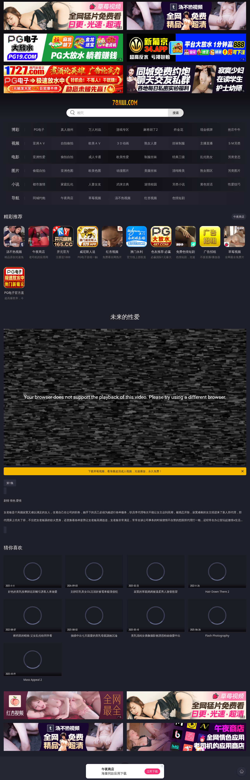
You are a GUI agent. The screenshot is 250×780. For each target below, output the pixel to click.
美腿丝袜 (150, 170)
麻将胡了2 (150, 129)
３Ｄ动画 (122, 143)
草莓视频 (94, 198)
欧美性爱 (122, 157)
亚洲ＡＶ (39, 143)
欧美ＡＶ (94, 143)
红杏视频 (150, 198)
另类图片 (234, 170)
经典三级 (178, 157)
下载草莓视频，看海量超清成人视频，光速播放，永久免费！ (166, 471)
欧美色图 (94, 170)
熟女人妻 (150, 143)
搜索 (176, 113)
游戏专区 (122, 129)
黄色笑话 (206, 184)
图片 (15, 170)
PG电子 (39, 129)
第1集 (9, 483)
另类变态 (234, 157)
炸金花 (178, 129)
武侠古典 (122, 184)
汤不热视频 (122, 198)
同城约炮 (39, 198)
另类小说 (178, 184)
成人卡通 (94, 157)
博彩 (15, 129)
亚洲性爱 (39, 157)
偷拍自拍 (67, 157)
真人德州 (67, 129)
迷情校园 (150, 184)
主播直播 (206, 143)
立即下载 (152, 771)
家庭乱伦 (67, 184)
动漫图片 (122, 170)
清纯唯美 (178, 170)
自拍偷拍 (67, 143)
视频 (15, 143)
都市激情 (39, 184)
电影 (15, 156)
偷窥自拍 (39, 170)
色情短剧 (178, 198)
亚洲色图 (67, 170)
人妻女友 (94, 184)
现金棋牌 (206, 129)
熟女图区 (206, 170)
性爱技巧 (234, 184)
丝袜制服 (178, 143)
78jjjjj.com (125, 103)
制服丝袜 (150, 157)
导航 (15, 197)
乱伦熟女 (206, 157)
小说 (15, 184)
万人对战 (94, 129)
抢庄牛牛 (234, 129)
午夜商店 (67, 198)
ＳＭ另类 (234, 143)
